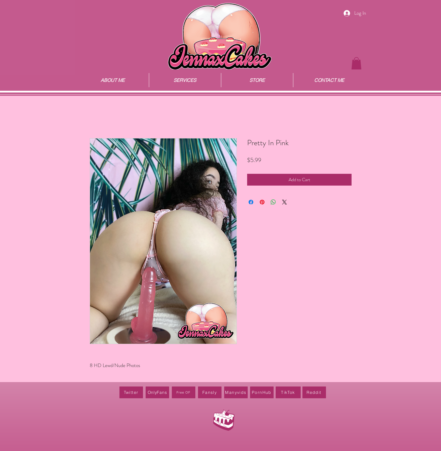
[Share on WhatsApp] (273, 202)
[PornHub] (262, 392)
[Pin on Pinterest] (262, 202)
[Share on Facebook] (250, 202)
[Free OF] (183, 392)
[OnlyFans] (157, 392)
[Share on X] (284, 202)
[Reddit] (314, 392)
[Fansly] (210, 392)
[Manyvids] (236, 392)
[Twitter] (131, 392)
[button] (356, 63)
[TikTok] (288, 392)
